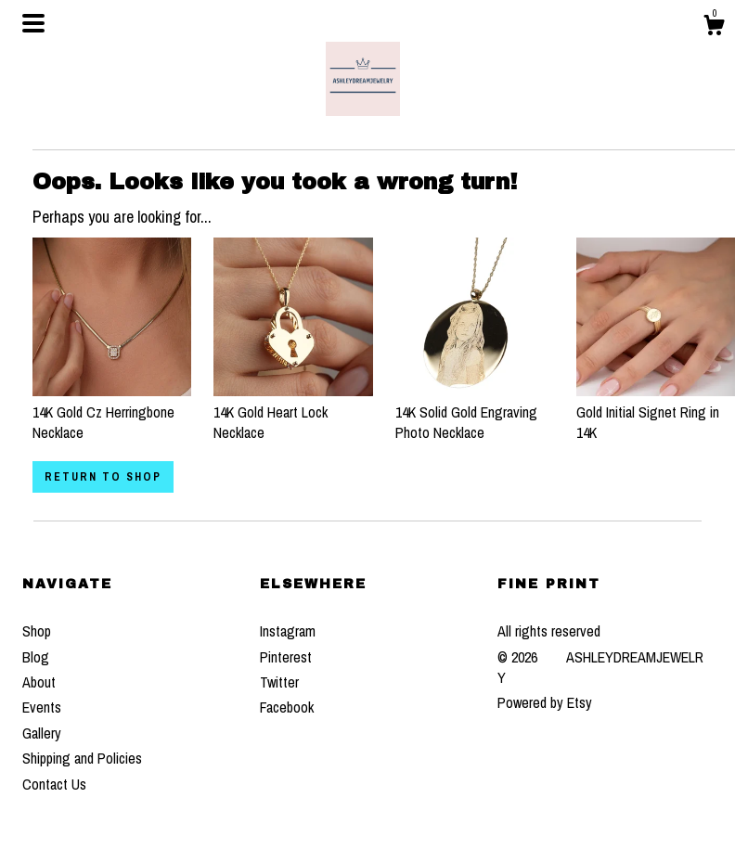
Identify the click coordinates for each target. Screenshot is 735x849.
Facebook (287, 707)
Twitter (279, 682)
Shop (36, 631)
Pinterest (286, 657)
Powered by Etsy (544, 702)
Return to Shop (103, 477)
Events (41, 707)
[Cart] (713, 28)
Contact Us (54, 784)
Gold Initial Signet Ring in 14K (655, 411)
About (39, 682)
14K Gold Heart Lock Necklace (292, 411)
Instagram (288, 631)
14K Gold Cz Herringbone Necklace (111, 411)
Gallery (41, 733)
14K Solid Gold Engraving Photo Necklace (474, 411)
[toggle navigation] (33, 23)
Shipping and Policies (82, 758)
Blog (35, 657)
